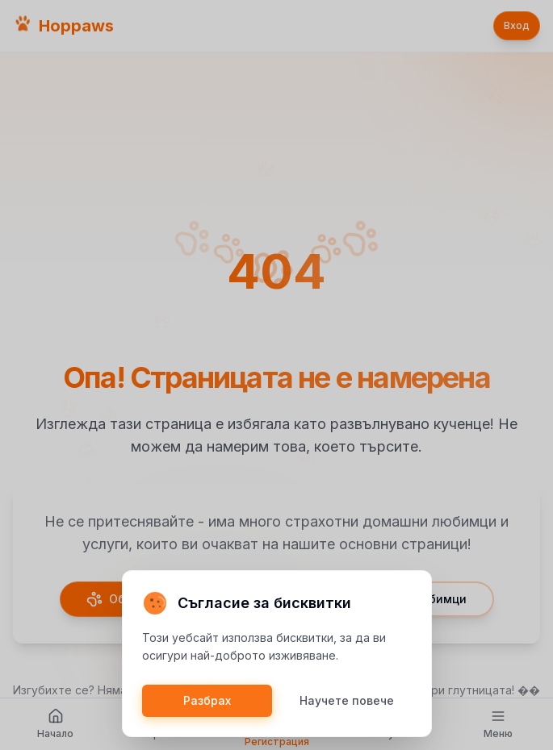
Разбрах (207, 700)
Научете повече (347, 700)
